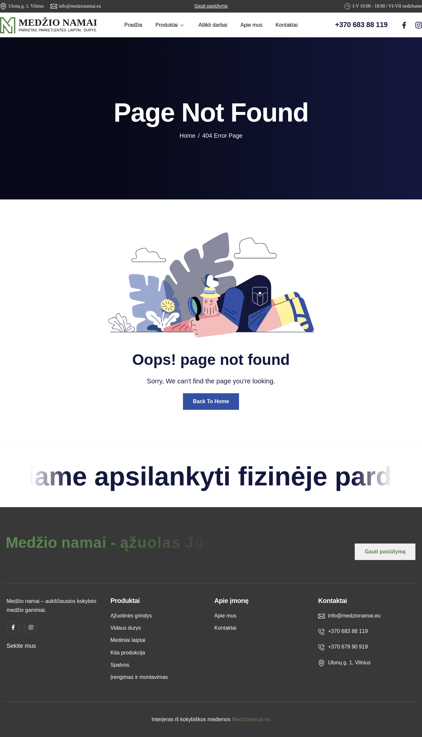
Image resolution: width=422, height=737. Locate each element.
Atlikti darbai (212, 25)
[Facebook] (404, 23)
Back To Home (211, 401)
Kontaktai (287, 25)
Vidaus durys (125, 628)
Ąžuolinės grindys (131, 615)
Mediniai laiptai (127, 640)
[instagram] (418, 23)
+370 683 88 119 (361, 24)
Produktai (171, 25)
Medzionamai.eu (251, 719)
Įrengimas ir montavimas (139, 677)
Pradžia (133, 25)
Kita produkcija (127, 652)
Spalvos (119, 665)
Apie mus (251, 25)
